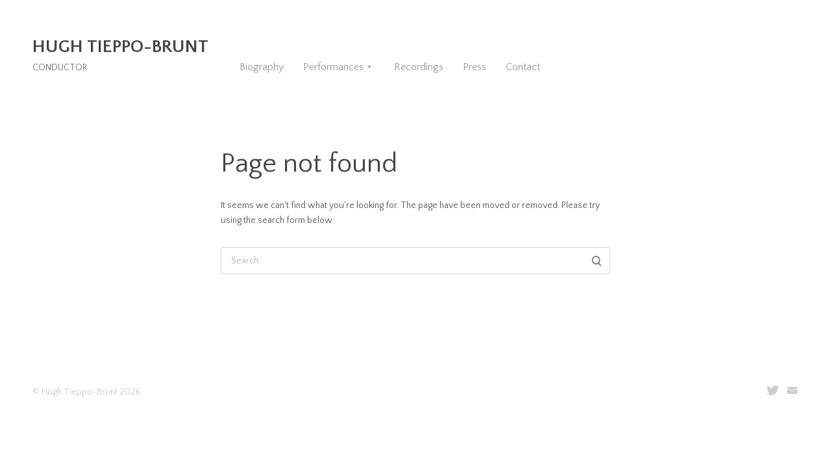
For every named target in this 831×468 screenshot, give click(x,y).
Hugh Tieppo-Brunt (120, 46)
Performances (333, 67)
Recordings (418, 67)
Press (474, 67)
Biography (262, 67)
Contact (523, 67)
